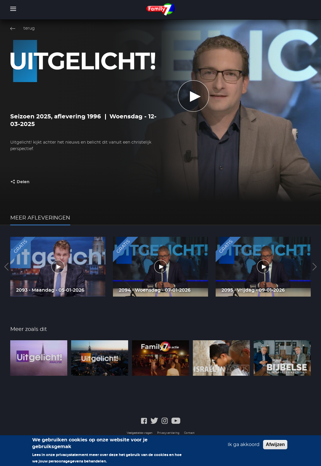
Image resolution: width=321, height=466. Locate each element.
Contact (189, 433)
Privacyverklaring (168, 433)
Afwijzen (275, 444)
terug (29, 28)
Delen (23, 182)
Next (314, 266)
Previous (6, 266)
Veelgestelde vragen (139, 433)
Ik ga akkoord (244, 444)
